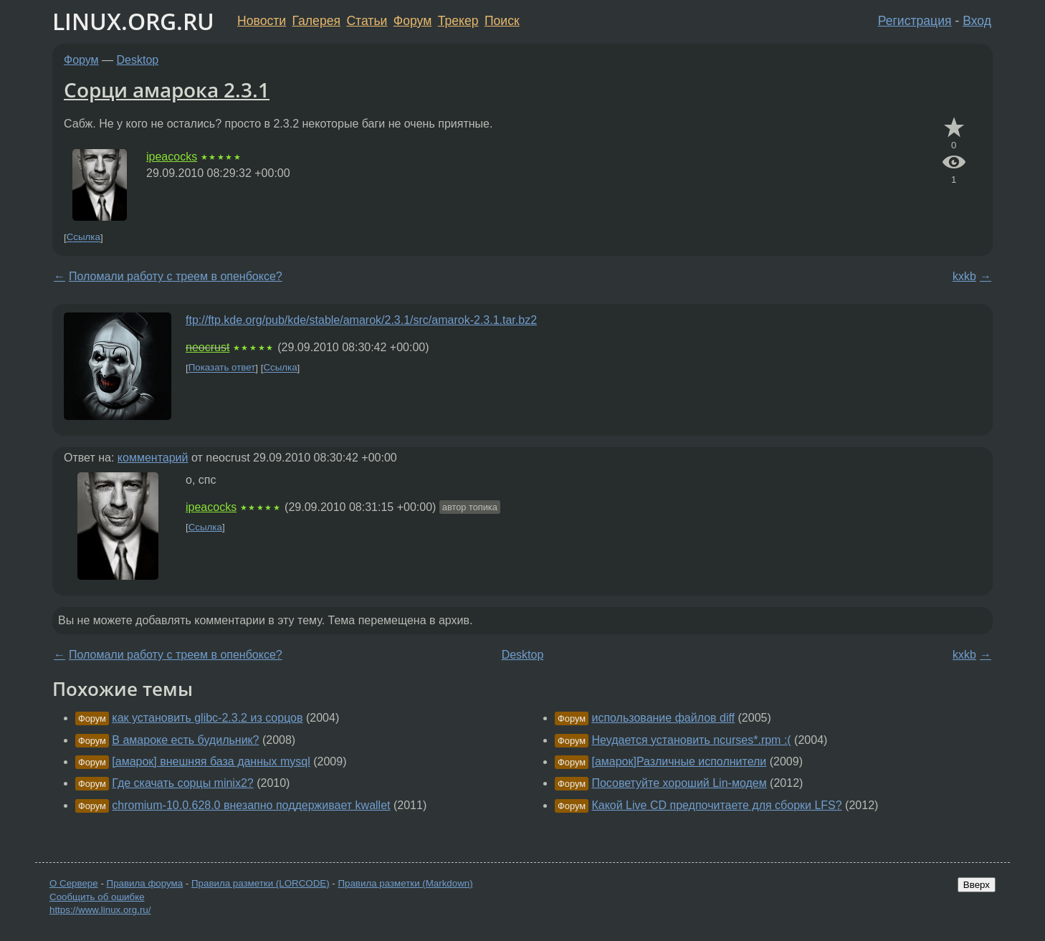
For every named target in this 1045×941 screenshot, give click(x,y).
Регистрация (915, 21)
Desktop (138, 60)
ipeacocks (171, 157)
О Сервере (73, 883)
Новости (261, 21)
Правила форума (145, 883)
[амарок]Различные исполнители (678, 761)
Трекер (458, 21)
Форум (412, 21)
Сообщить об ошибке (97, 897)
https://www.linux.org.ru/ (100, 909)
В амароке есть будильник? (185, 740)
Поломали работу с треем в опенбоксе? (175, 276)
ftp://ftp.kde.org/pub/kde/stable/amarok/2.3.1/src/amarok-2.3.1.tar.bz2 (361, 320)
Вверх (976, 884)
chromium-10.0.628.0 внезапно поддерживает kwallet (251, 805)
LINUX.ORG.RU (133, 21)
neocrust (207, 347)
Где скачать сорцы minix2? (182, 783)
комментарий (153, 458)
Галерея (316, 21)
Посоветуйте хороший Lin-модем (678, 783)
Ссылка (83, 237)
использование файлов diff (663, 718)
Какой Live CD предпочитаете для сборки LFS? (716, 805)
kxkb (964, 276)
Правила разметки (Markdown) (405, 883)
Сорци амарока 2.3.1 (166, 89)
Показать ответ (222, 368)
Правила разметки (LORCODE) (260, 883)
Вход (977, 21)
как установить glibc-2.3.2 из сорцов (207, 718)
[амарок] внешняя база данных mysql (211, 761)
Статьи (366, 21)
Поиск (502, 21)
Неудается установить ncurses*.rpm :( (691, 740)
